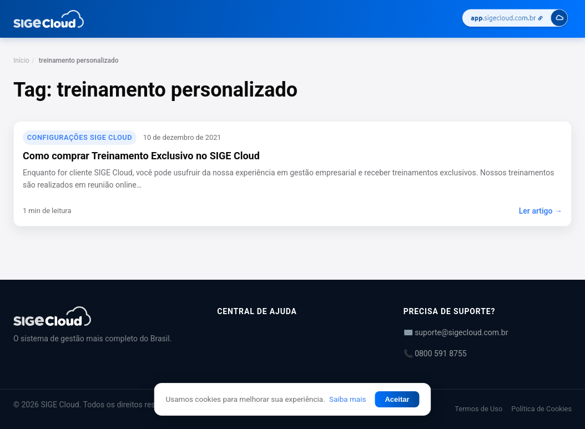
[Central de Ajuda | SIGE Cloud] (101, 316)
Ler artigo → (540, 210)
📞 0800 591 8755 (435, 353)
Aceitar (397, 399)
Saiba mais (347, 399)
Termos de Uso (478, 409)
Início (21, 60)
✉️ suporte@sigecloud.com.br (456, 332)
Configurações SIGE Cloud (79, 137)
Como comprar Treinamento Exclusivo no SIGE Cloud (141, 155)
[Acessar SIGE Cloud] (515, 19)
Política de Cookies (541, 409)
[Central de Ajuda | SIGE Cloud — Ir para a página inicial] (48, 19)
